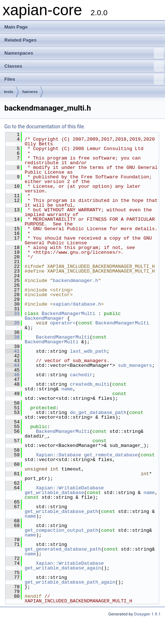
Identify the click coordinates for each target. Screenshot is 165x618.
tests (8, 92)
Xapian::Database (58, 455)
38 (12, 337)
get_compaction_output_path (61, 530)
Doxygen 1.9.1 (147, 614)
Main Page (16, 27)
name (67, 389)
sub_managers (135, 365)
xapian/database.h (77, 304)
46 (12, 375)
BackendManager (44, 318)
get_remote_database (111, 455)
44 (12, 365)
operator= (62, 323)
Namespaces (84, 53)
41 (12, 351)
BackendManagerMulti (68, 313)
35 (12, 323)
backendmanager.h (75, 280)
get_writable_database (54, 492)
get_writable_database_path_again (70, 582)
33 (12, 313)
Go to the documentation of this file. (44, 126)
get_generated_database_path (63, 549)
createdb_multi (90, 384)
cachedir (81, 375)
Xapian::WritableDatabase (70, 488)
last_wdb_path (88, 351)
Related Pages (20, 40)
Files (84, 79)
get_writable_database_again (63, 568)
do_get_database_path (98, 412)
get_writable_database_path (61, 511)
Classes (84, 66)
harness (30, 92)
